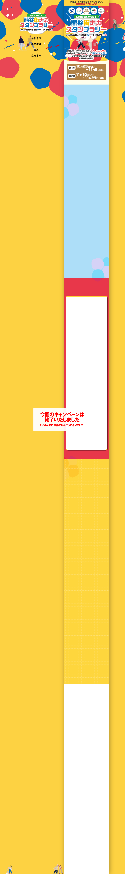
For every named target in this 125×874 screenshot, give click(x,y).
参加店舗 (36, 44)
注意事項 (36, 55)
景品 (36, 49)
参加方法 (36, 38)
